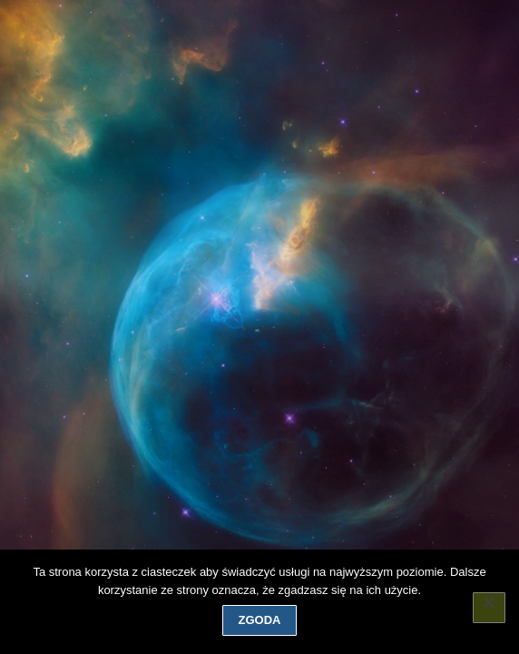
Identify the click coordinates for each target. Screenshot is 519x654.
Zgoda (260, 620)
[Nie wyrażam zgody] (489, 607)
